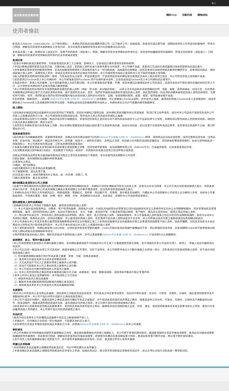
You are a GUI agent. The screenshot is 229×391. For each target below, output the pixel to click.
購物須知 (203, 14)
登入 (214, 3)
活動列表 (187, 14)
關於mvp (171, 14)
